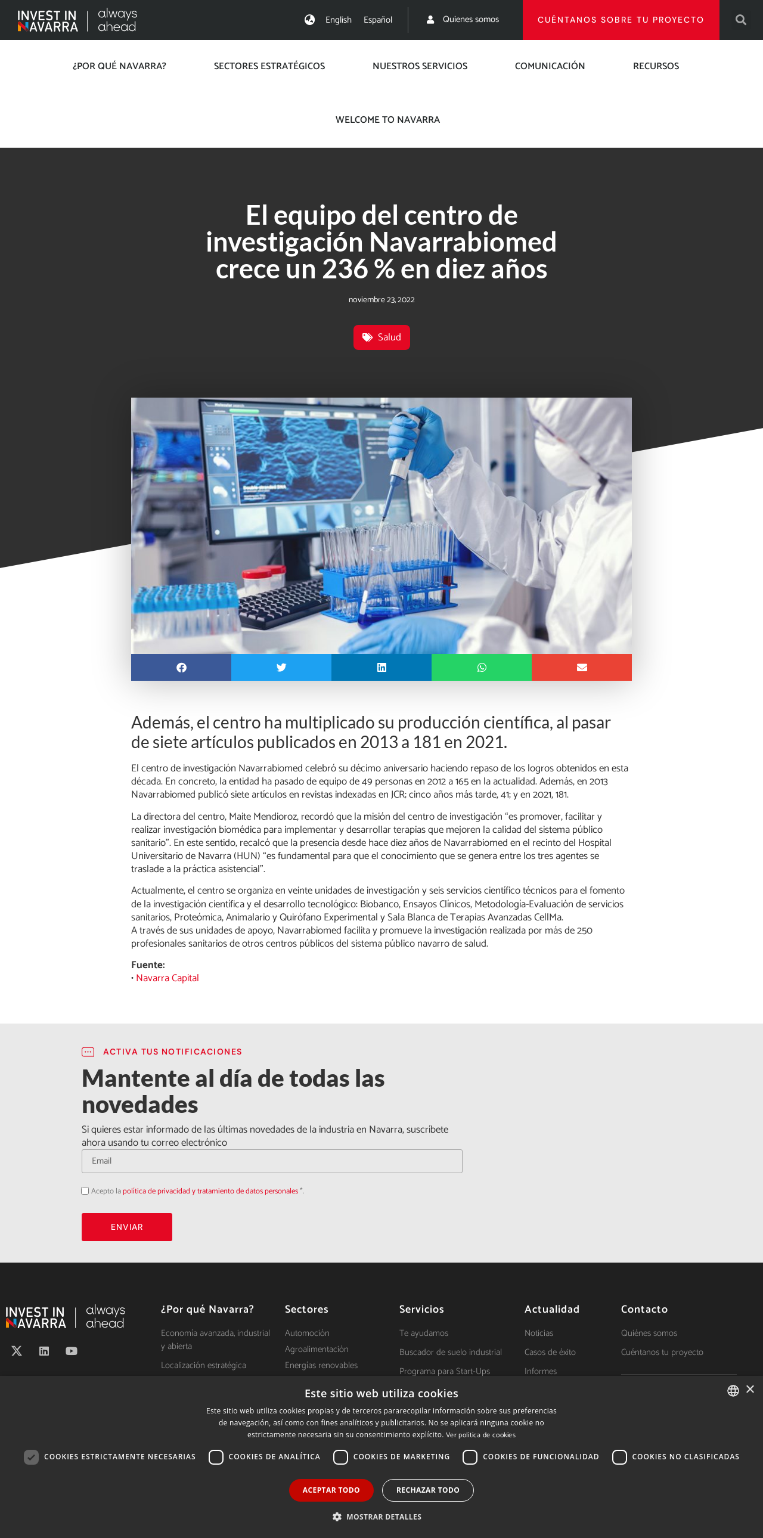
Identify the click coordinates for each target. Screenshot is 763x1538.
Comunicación (550, 66)
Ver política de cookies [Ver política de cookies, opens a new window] (481, 1435)
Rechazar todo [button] (428, 1490)
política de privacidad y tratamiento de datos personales (210, 1191)
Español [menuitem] (378, 20)
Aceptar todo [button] (331, 1490)
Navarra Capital (167, 978)
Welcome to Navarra (388, 120)
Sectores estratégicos (269, 66)
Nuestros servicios (420, 66)
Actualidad (552, 1310)
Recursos (656, 66)
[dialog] (381, 1457)
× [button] (749, 1389)
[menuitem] (339, 20)
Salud (389, 337)
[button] (741, 20)
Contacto (644, 1310)
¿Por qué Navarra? (119, 66)
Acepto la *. (197, 1191)
